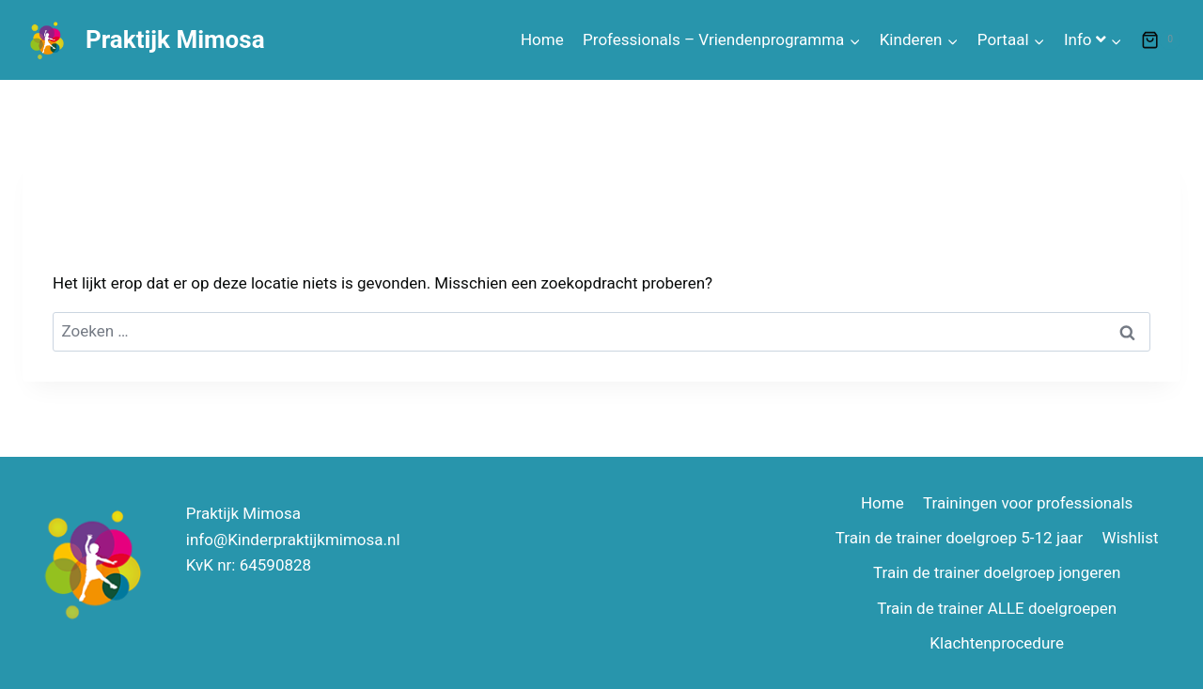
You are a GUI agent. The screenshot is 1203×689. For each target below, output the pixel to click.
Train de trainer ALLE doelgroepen (997, 608)
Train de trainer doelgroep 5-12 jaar (959, 537)
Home (542, 39)
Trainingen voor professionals (1028, 502)
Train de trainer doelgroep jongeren (996, 572)
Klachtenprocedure (997, 643)
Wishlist (1130, 537)
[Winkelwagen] (1160, 40)
